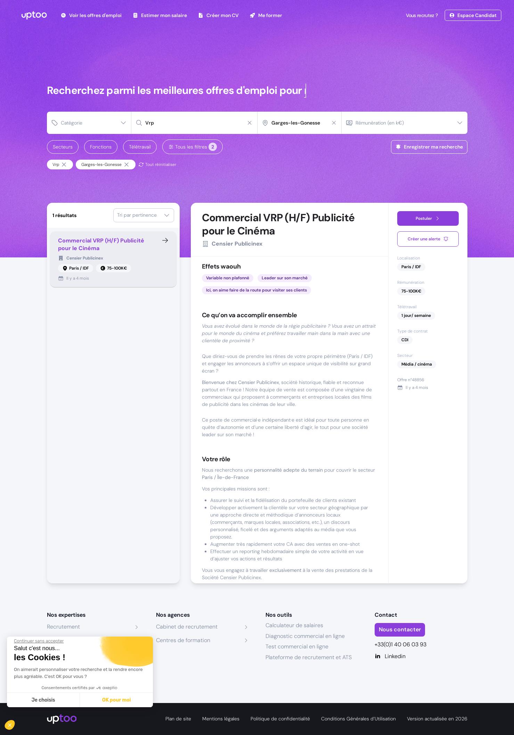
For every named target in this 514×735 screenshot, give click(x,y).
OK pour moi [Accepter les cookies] (116, 700)
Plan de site (178, 719)
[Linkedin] (421, 656)
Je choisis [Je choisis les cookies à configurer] (43, 700)
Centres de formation (183, 640)
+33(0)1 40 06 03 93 (400, 644)
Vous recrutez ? (421, 15)
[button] (14, 723)
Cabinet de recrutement (187, 626)
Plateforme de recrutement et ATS (309, 657)
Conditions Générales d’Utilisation (358, 719)
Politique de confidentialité (280, 719)
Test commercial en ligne (297, 646)
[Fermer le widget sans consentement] (38, 641)
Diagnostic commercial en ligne (305, 636)
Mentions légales (220, 719)
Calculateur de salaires (294, 625)
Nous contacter (400, 629)
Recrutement (63, 626)
